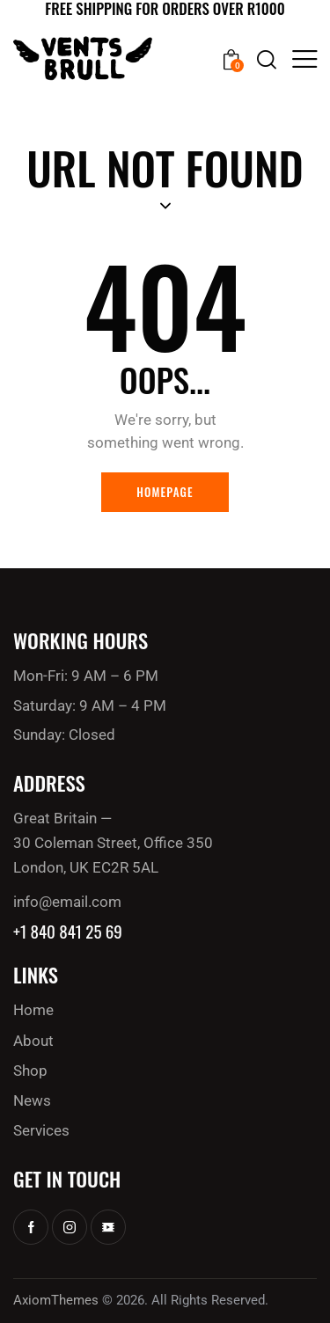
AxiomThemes (56, 1300)
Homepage (165, 492)
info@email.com (67, 901)
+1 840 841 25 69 (67, 931)
